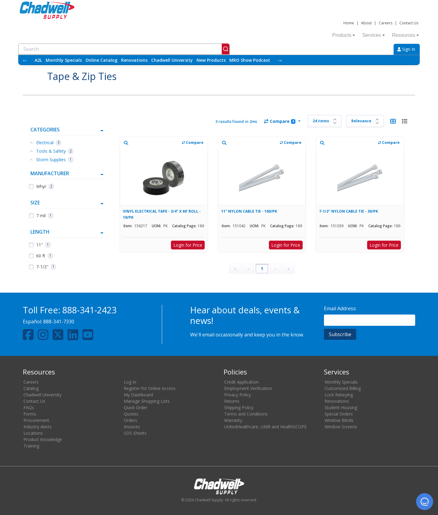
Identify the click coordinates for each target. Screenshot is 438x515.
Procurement (36, 420)
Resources (405, 35)
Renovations (134, 60)
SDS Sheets (135, 433)
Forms (29, 414)
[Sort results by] (365, 121)
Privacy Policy (237, 395)
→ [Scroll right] (280, 60)
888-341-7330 (58, 321)
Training (31, 446)
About (366, 23)
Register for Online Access (150, 388)
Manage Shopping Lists (147, 401)
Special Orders (339, 414)
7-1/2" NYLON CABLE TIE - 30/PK (348, 211)
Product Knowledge (42, 439)
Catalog (31, 388)
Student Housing (341, 407)
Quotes (131, 414)
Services (373, 35)
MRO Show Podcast (249, 60)
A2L (38, 60)
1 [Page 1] (262, 268)
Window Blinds (339, 420)
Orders (130, 420)
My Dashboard (138, 395)
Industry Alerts (37, 427)
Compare (279, 121)
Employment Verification (248, 388)
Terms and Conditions (246, 414)
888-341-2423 (89, 310)
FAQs (28, 407)
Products (343, 35)
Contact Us (408, 23)
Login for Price (187, 245)
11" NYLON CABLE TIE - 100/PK (249, 211)
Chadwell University (172, 60)
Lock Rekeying (339, 395)
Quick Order (135, 407)
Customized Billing (343, 388)
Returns (231, 401)
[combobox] (124, 48)
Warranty (233, 420)
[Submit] (225, 48)
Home (348, 23)
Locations (33, 433)
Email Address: (340, 308)
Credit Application (241, 382)
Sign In (406, 49)
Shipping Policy (238, 407)
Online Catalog (101, 60)
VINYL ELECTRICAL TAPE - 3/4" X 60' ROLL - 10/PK (162, 214)
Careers (385, 23)
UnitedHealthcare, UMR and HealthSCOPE (265, 427)
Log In (130, 382)
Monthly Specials (64, 60)
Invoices (132, 427)
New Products (211, 60)
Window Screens (341, 427)
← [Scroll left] (25, 60)
